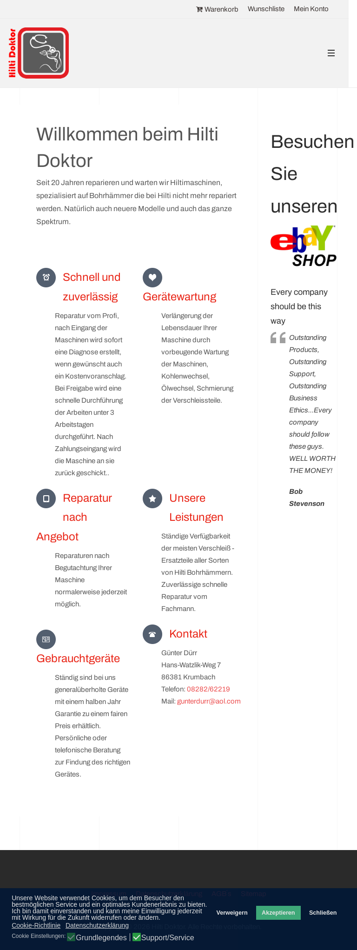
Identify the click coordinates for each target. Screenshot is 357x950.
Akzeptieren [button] (278, 913)
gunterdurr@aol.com (209, 701)
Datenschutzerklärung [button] (97, 925)
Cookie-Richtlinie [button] (36, 925)
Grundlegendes (101, 938)
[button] (331, 53)
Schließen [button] (323, 913)
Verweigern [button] (231, 913)
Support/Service (167, 938)
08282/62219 (208, 689)
